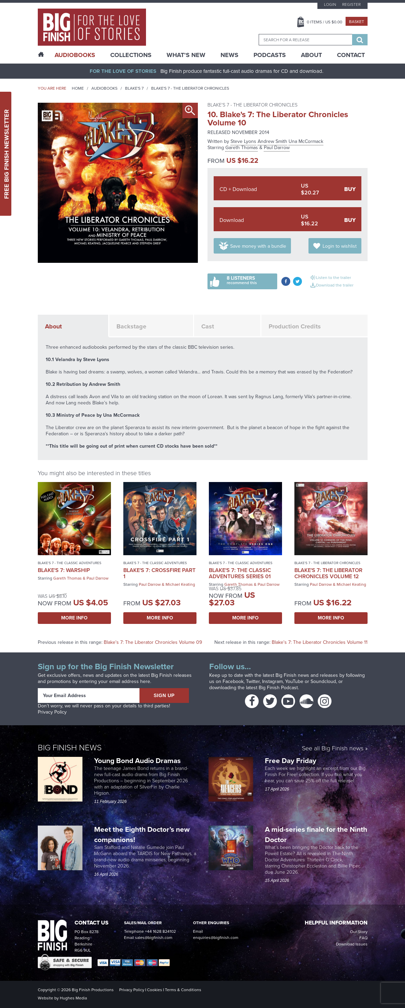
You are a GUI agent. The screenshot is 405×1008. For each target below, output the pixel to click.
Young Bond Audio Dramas (138, 760)
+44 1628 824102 (160, 931)
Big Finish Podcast (278, 687)
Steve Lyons (243, 141)
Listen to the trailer (333, 278)
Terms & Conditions (183, 990)
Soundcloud (323, 681)
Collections (130, 55)
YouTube (294, 681)
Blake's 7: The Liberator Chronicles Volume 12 (328, 573)
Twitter (253, 681)
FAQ (363, 938)
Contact (351, 55)
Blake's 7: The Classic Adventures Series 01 (240, 573)
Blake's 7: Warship (64, 570)
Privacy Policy (52, 712)
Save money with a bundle (258, 246)
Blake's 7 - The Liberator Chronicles (190, 88)
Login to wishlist (340, 246)
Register (351, 4)
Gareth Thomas (241, 147)
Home (78, 88)
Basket (356, 22)
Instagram (272, 681)
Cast (207, 326)
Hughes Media (73, 998)
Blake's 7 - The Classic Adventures (69, 562)
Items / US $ (324, 22)
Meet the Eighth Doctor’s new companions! (142, 834)
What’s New (186, 55)
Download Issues (352, 944)
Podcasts (270, 55)
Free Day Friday (290, 760)
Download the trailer (334, 285)
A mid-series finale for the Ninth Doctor (316, 834)
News (229, 55)
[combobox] (305, 39)
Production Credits (295, 326)
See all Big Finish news (332, 749)
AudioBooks (75, 55)
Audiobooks (104, 88)
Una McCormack (306, 141)
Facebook (233, 681)
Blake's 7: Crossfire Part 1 (159, 573)
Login (330, 4)
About (311, 55)
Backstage (131, 326)
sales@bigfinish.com (153, 937)
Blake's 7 (134, 88)
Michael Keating (180, 584)
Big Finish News (70, 747)
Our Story (359, 932)
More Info (74, 617)
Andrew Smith (272, 141)
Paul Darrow (277, 147)
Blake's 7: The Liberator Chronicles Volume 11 (320, 642)
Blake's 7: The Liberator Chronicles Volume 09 (153, 642)
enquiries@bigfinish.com (215, 937)
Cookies (154, 990)
